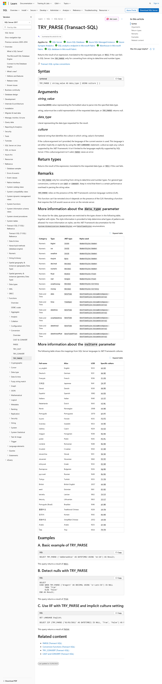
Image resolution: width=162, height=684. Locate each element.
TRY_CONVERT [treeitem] (18, 353)
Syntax (134, 23)
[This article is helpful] (150, 49)
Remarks (134, 33)
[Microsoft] (4, 3)
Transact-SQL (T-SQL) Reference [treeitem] (17, 235)
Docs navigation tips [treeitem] (13, 37)
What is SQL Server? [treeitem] (15, 51)
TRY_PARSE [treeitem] (17, 358)
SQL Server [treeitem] (9, 33)
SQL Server (58, 19)
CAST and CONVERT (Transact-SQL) (58, 653)
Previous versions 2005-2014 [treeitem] (16, 42)
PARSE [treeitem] (15, 344)
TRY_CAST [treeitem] (17, 349)
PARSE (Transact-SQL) (52, 643)
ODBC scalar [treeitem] (16, 307)
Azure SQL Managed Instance (102, 42)
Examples (135, 37)
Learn (40, 19)
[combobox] (17, 22)
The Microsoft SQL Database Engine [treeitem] (18, 57)
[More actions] (122, 19)
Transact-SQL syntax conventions (55, 64)
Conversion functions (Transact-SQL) (59, 646)
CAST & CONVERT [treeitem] (20, 340)
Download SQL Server (149, 10)
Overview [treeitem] (14, 303)
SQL (48, 19)
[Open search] (150, 3)
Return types (136, 30)
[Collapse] (31, 17)
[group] (81, 620)
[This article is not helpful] (153, 49)
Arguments (135, 27)
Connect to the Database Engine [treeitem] (17, 65)
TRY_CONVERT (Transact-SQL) (56, 650)
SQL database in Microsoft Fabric (62, 49)
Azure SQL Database (75, 42)
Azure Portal (131, 10)
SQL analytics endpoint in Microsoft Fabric (76, 45)
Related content (137, 40)
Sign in (156, 3)
